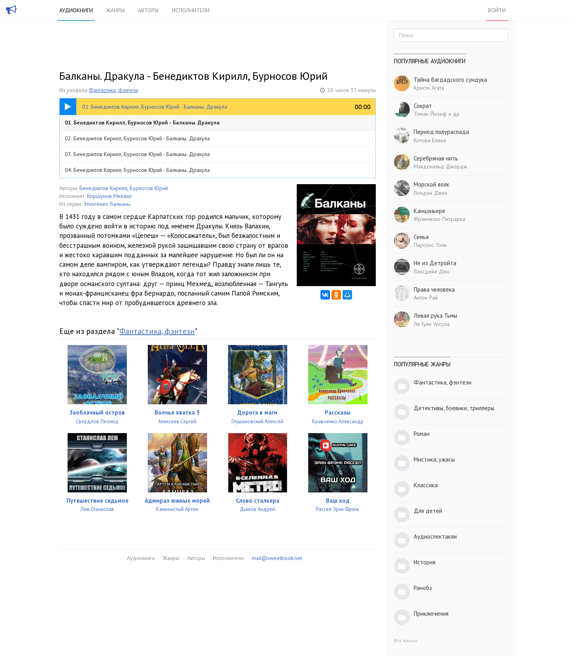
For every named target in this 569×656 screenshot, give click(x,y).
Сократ (423, 105)
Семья (421, 237)
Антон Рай (426, 297)
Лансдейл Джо (432, 271)
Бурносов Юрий (149, 188)
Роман (422, 433)
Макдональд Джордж (440, 166)
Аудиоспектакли (435, 536)
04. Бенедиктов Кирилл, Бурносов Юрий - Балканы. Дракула (137, 169)
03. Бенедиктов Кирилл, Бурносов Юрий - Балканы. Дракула (137, 154)
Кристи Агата (429, 87)
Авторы (148, 10)
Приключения (431, 613)
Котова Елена (430, 140)
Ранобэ (423, 588)
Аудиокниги (76, 10)
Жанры (115, 10)
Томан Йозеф (430, 113)
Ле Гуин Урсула (432, 324)
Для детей (428, 511)
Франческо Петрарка (439, 218)
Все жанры (405, 640)
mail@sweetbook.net (277, 558)
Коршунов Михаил (109, 196)
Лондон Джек (430, 192)
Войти (497, 10)
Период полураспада (441, 132)
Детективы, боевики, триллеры (454, 408)
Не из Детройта (435, 263)
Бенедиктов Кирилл (103, 188)
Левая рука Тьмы (435, 315)
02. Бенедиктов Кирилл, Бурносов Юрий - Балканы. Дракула (137, 138)
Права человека (434, 289)
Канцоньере (429, 211)
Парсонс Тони (430, 245)
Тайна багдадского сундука (450, 79)
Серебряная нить (436, 158)
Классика (426, 485)
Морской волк (431, 184)
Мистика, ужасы (434, 459)
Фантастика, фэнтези (113, 90)
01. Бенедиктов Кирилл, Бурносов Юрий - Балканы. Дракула (142, 122)
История (424, 562)
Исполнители (190, 10)
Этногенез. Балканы (106, 203)
